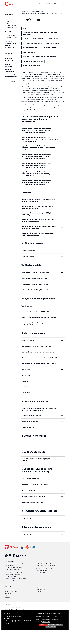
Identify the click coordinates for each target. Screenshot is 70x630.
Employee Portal (8, 589)
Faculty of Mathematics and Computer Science (15, 578)
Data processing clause (12, 74)
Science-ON (8, 66)
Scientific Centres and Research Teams (45, 569)
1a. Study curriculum (39, 38)
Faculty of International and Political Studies (15, 572)
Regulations (8, 53)
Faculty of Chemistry (9, 565)
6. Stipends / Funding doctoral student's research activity (40, 56)
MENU (63, 3)
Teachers (26, 38)
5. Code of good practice (30, 52)
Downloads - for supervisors (9, 47)
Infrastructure (9, 58)
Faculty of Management (10, 576)
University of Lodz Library (42, 570)
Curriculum (8, 41)
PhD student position (11, 81)
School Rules (9, 51)
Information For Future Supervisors (12, 38)
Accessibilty (7, 597)
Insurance (8, 69)
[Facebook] (7, 555)
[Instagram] (11, 555)
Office (8, 21)
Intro (24, 28)
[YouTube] (18, 555)
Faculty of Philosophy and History (43, 563)
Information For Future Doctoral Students (12, 34)
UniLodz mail (8, 586)
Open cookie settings (52, 625)
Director (8, 16)
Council (8, 23)
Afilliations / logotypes (11, 60)
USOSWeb (7, 588)
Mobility (7, 56)
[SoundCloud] (26, 555)
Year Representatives (12, 25)
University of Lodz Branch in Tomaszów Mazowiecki (48, 567)
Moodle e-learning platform (11, 591)
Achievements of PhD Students (11, 63)
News (6, 12)
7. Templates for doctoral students (33, 61)
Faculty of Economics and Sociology (13, 567)
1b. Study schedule (54, 38)
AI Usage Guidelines (11, 76)
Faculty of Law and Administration (12, 574)
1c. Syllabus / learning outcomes (32, 43)
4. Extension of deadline (49, 47)
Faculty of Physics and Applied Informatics (45, 565)
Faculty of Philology (9, 580)
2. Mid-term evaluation (52, 43)
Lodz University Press (41, 572)
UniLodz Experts (8, 593)
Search (42, 3)
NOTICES (7, 79)
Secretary (9, 19)
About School (9, 14)
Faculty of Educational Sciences (12, 569)
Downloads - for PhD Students (11, 44)
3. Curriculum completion (30, 47)
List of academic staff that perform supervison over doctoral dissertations (41, 33)
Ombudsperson (9, 71)
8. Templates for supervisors (31, 65)
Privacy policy (8, 595)
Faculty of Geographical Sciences (12, 571)
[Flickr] (22, 555)
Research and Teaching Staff (12, 28)
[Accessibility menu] (54, 3)
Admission (8, 31)
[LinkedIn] (14, 555)
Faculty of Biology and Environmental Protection (16, 563)
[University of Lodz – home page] (15, 4)
